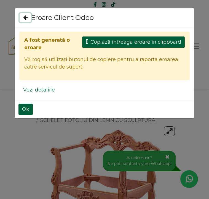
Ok (25, 109)
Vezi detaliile (39, 90)
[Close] (25, 17)
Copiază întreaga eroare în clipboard (133, 42)
